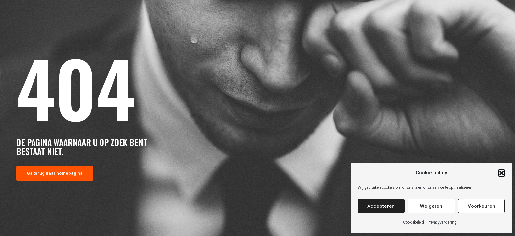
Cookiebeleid (413, 222)
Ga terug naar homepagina (55, 173)
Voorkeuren (481, 206)
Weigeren (431, 206)
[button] (501, 173)
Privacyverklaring (442, 222)
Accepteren (381, 206)
